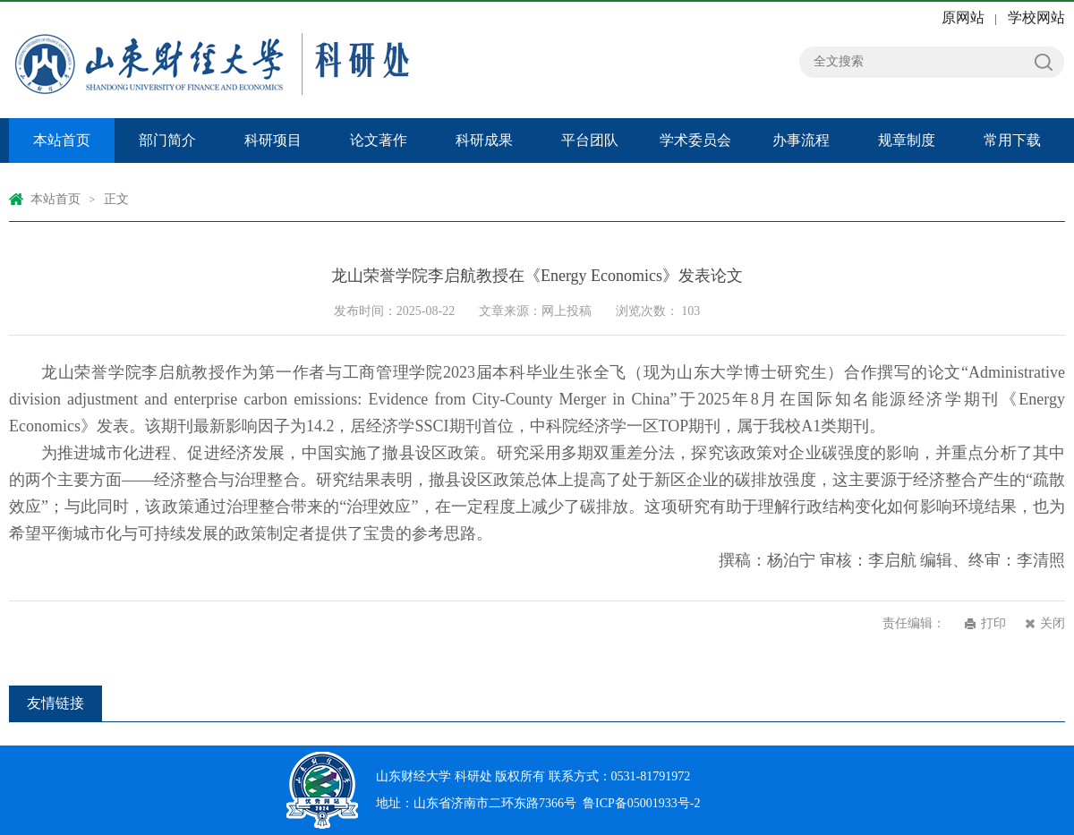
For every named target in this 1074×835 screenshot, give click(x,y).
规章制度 (906, 140)
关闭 (1052, 623)
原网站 (963, 17)
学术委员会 (695, 140)
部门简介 (167, 140)
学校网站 (1036, 17)
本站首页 (61, 140)
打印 (993, 623)
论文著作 (378, 140)
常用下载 (1012, 140)
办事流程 (801, 140)
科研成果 (484, 140)
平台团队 (589, 140)
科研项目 (273, 140)
